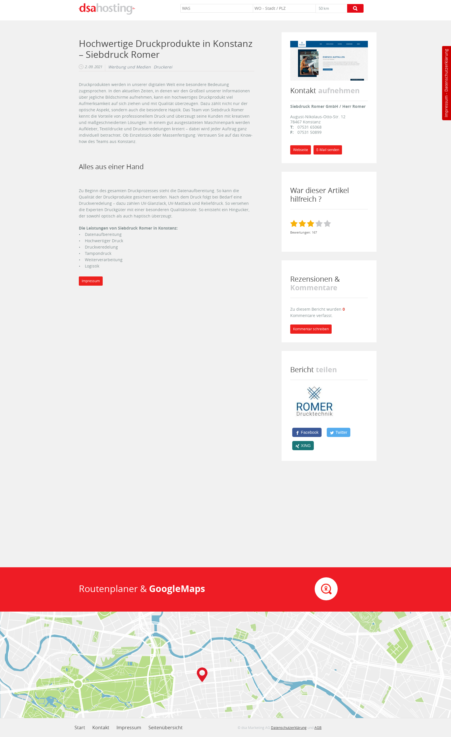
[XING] (303, 445)
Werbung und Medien (129, 67)
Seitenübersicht (165, 727)
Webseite (300, 150)
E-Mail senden (327, 150)
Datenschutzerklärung (446, 70)
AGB (318, 727)
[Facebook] (307, 432)
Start (79, 727)
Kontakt (100, 727)
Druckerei (163, 67)
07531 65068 (309, 127)
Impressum (446, 106)
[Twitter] (338, 432)
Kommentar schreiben (311, 329)
